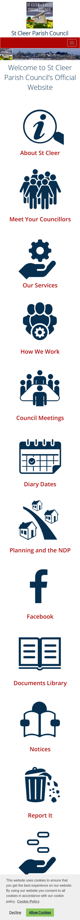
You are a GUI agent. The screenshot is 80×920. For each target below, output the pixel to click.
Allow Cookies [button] (40, 912)
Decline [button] (15, 912)
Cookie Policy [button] (28, 901)
